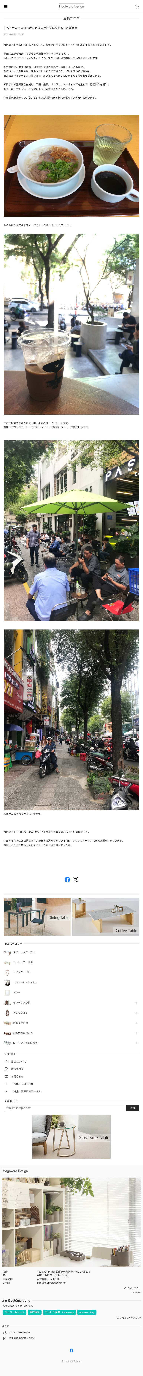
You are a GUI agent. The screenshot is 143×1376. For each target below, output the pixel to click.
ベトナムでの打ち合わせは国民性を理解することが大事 (41, 28)
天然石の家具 (20, 1022)
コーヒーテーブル (23, 962)
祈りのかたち (20, 1012)
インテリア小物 (21, 1002)
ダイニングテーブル (24, 952)
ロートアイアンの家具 (25, 1043)
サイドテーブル (21, 972)
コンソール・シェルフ (25, 982)
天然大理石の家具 (23, 1032)
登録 (133, 1108)
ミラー (16, 992)
